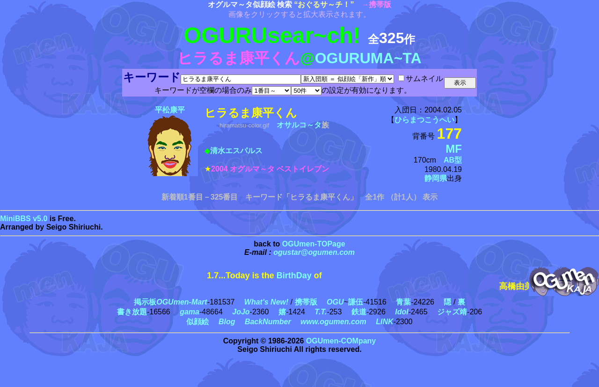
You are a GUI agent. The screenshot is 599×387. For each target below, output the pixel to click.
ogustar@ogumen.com (314, 252)
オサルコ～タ (299, 125)
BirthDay (294, 275)
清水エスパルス (236, 151)
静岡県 (435, 178)
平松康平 (170, 110)
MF (454, 148)
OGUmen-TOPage (313, 244)
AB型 (453, 160)
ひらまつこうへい (424, 120)
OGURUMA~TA (368, 58)
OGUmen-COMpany (341, 341)
